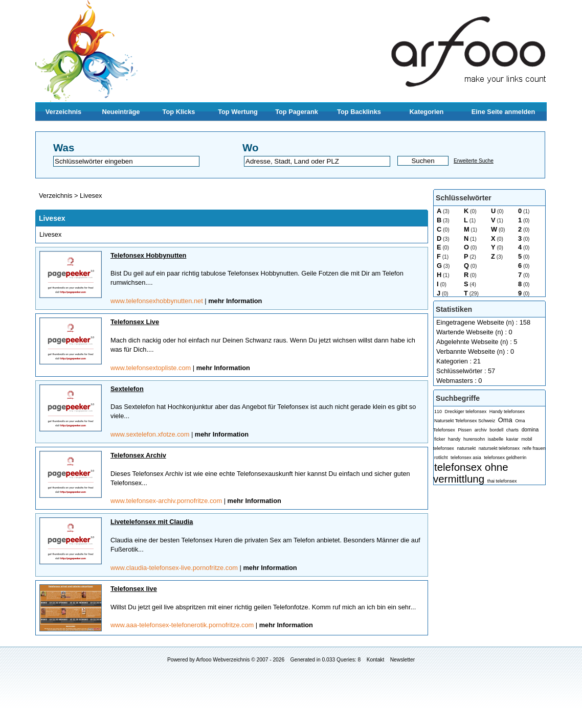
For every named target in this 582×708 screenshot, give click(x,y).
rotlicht (440, 457)
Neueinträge (121, 112)
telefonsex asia (466, 457)
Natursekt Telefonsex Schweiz (464, 420)
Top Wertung (238, 112)
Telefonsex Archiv (138, 455)
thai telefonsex (502, 481)
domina (530, 429)
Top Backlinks (359, 112)
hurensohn (474, 439)
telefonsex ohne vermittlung (470, 473)
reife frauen (533, 448)
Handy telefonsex (507, 411)
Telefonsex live (133, 588)
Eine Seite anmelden (503, 112)
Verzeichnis (63, 112)
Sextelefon (127, 389)
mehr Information (235, 301)
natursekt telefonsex (499, 448)
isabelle (495, 439)
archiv (481, 429)
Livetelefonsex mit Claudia (151, 522)
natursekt (466, 448)
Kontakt (376, 660)
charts (512, 429)
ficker (439, 439)
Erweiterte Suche (474, 161)
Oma (505, 420)
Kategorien (427, 112)
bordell (496, 429)
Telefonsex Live (134, 322)
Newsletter (402, 660)
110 (438, 411)
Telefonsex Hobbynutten (148, 255)
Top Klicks (179, 112)
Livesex (91, 195)
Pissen (465, 429)
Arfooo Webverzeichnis (223, 660)
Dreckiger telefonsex (466, 411)
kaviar (512, 439)
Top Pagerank (296, 112)
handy (454, 439)
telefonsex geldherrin (505, 457)
